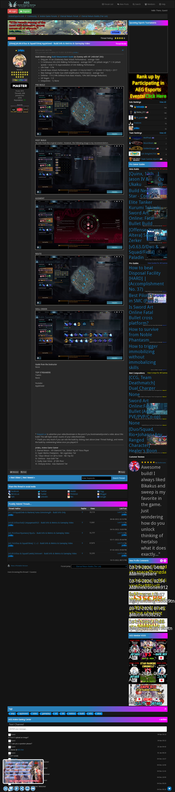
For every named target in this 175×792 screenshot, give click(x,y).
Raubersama (162, 463)
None (134, 394)
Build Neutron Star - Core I (143, 193)
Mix (70, 497)
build (82, 713)
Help (162, 4)
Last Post (12, 38)
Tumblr (42, 494)
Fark (11, 497)
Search (137, 4)
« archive (163, 719)
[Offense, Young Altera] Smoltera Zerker (145, 235)
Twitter (42, 491)
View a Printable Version (19, 566)
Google (101, 497)
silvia (99, 713)
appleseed (23, 713)
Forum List (107, 4)
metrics (72, 713)
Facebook (13, 491)
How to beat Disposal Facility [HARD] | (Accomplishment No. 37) (146, 278)
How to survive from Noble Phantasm (144, 335)
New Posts (123, 4)
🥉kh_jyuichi (139, 117)
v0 (56, 713)
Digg (100, 491)
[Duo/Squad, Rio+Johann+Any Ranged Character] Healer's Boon (145, 440)
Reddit (72, 491)
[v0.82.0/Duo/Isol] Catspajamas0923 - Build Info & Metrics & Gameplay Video (41, 523)
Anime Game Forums (48, 16)
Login (12, 11)
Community (32, 16)
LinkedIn (43, 497)
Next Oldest (16, 478)
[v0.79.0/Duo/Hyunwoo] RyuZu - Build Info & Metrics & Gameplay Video (38, 533)
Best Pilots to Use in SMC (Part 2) (146, 298)
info (90, 713)
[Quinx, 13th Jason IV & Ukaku (146, 179)
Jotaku (75, 52)
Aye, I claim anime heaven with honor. (24, 781)
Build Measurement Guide (62, 57)
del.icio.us (13, 494)
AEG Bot (20, 750)
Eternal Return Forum (69, 16)
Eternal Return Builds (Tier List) (94, 16)
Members (150, 4)
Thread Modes (121, 44)
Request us (41, 434)
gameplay (46, 713)
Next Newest (28, 478)
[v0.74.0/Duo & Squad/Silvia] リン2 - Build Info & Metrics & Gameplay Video (40, 543)
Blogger (102, 494)
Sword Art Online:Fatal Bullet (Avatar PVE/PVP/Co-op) (144, 408)
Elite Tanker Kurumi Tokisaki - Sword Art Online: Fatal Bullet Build (146, 213)
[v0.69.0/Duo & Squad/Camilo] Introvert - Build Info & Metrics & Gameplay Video (42, 553)
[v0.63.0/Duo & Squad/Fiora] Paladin (144, 252)
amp (12, 713)
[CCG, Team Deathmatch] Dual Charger (142, 383)
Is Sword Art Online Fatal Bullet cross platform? (141, 315)
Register (25, 11)
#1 (123, 50)
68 (63, 713)
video (35, 713)
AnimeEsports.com (16, 16)
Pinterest (73, 494)
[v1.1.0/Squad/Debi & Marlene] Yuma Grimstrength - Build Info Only (37, 512)
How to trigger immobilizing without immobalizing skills (143, 357)
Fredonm (137, 123)
